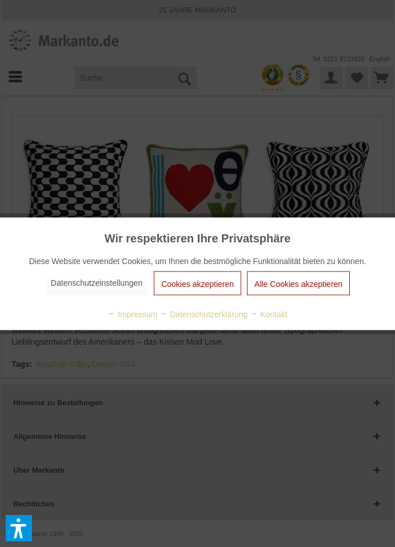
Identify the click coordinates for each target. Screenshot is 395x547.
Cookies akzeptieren (197, 283)
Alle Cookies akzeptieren (298, 283)
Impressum (132, 313)
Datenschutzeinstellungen (96, 282)
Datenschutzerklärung (203, 313)
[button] (19, 528)
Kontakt (268, 313)
